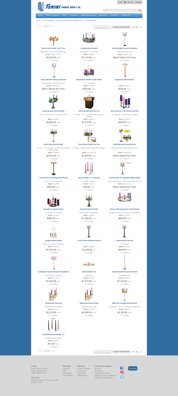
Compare (54, 60)
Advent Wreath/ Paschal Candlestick (124, 48)
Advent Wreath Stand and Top (89, 111)
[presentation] (140, 27)
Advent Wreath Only (89, 272)
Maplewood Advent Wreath (124, 80)
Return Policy (81, 373)
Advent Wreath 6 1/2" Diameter (89, 178)
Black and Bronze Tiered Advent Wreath (124, 111)
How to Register (68, 375)
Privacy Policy (81, 371)
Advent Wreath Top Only (124, 240)
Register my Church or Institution (105, 375)
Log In (120, 2)
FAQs (64, 371)
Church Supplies (48, 20)
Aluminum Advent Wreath (89, 209)
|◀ (38, 26)
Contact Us (66, 369)
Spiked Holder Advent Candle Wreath (89, 80)
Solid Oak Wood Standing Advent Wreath (53, 178)
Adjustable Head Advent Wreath (125, 144)
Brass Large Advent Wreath (53, 144)
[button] (128, 1)
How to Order (67, 373)
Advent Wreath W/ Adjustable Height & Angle (124, 178)
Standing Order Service (102, 373)
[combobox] (138, 27)
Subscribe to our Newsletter (104, 378)
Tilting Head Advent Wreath (89, 303)
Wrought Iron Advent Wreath (53, 209)
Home (38, 20)
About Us (98, 369)
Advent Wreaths (91, 20)
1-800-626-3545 (42, 369)
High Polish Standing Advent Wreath (124, 303)
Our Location (99, 371)
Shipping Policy (82, 375)
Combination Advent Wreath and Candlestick (53, 272)
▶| (54, 26)
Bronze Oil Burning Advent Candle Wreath (124, 209)
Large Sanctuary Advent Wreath (53, 111)
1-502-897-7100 (41, 371)
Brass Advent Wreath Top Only (89, 144)
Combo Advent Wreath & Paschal (89, 240)
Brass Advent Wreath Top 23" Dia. (53, 48)
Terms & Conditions (83, 369)
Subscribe (132, 368)
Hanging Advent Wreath (89, 48)
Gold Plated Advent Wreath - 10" (53, 334)
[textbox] (137, 27)
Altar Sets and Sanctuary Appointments (70, 20)
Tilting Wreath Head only (53, 303)
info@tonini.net (40, 373)
